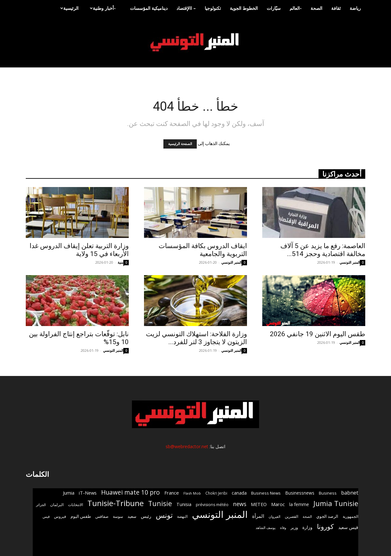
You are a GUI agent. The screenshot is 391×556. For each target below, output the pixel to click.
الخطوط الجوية (244, 8)
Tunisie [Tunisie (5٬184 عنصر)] (160, 503)
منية (120, 262)
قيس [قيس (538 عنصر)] (46, 516)
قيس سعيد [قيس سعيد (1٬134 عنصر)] (348, 527)
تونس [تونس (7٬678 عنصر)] (164, 515)
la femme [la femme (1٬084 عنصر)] (299, 504)
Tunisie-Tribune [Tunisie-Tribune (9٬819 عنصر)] (115, 503)
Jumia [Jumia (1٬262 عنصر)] (68, 493)
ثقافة (336, 8)
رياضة (355, 8)
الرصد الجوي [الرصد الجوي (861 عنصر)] (327, 516)
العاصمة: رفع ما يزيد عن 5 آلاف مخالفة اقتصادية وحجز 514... (322, 250)
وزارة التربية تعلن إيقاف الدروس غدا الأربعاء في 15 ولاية (79, 250)
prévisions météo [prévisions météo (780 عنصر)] (212, 504)
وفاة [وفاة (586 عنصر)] (283, 527)
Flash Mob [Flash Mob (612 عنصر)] (192, 493)
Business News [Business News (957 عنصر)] (266, 493)
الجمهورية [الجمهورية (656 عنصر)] (350, 516)
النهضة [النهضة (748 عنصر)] (182, 516)
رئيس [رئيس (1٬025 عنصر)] (146, 516)
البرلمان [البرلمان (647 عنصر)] (57, 504)
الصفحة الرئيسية (180, 144)
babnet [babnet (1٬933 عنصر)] (349, 492)
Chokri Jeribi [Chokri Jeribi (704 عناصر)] (216, 493)
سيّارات (274, 8)
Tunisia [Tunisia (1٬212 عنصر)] (183, 504)
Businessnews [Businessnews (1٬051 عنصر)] (299, 493)
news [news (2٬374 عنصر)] (239, 504)
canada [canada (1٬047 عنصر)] (239, 493)
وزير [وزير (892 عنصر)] (294, 527)
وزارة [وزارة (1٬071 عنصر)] (307, 527)
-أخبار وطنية (102, 8)
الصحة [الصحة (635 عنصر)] (307, 516)
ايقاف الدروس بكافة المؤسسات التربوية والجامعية (203, 250)
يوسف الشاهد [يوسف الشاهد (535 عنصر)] (266, 527)
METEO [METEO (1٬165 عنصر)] (259, 504)
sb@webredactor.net (187, 446)
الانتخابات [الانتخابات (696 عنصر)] (75, 504)
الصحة (316, 8)
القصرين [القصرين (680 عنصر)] (291, 516)
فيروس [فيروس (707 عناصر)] (60, 516)
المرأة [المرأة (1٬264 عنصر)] (258, 516)
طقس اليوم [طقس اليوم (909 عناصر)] (81, 516)
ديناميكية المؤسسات (149, 8)
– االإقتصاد (186, 8)
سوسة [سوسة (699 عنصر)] (118, 516)
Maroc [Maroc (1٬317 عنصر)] (278, 504)
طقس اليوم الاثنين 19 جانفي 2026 (317, 334)
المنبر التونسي (231, 262)
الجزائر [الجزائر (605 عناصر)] (41, 504)
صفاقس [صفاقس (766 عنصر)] (101, 516)
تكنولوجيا (213, 8)
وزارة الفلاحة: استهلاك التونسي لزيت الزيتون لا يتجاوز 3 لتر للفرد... (196, 338)
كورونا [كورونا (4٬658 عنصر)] (325, 526)
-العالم (296, 8)
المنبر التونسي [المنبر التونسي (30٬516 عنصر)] (220, 514)
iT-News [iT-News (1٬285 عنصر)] (88, 493)
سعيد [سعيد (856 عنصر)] (131, 516)
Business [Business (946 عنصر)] (328, 493)
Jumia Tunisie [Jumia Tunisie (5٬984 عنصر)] (335, 503)
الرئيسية (69, 8)
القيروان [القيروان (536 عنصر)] (274, 516)
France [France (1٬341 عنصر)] (171, 493)
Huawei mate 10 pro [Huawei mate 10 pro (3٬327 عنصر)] (130, 492)
